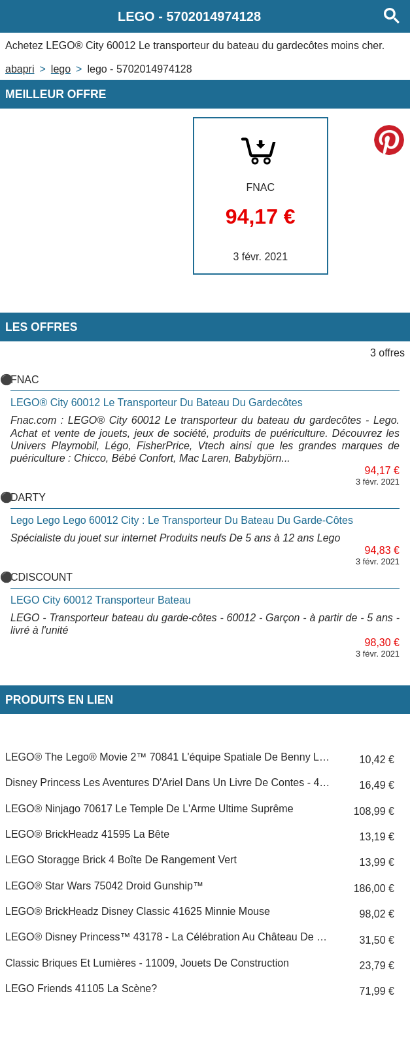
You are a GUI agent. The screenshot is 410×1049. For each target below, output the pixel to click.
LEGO (61, 69)
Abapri (19, 69)
